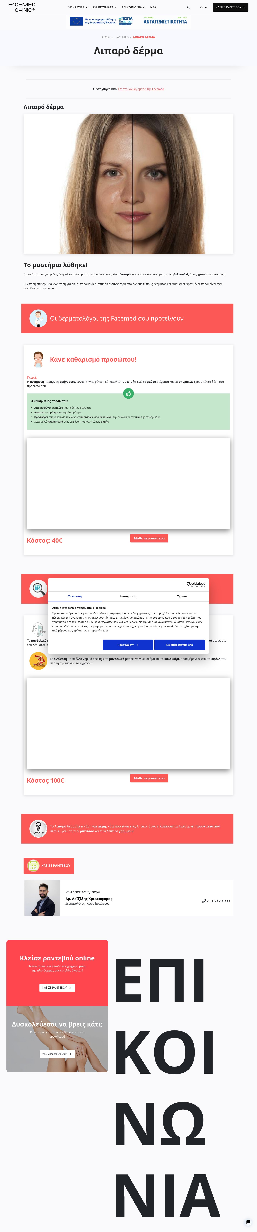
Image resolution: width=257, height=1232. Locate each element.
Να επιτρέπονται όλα (179, 644)
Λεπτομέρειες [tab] (128, 596)
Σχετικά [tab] (182, 596)
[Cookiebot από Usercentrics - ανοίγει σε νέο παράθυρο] (189, 584)
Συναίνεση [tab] (75, 596)
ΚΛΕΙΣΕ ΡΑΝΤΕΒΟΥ (230, 7)
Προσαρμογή (128, 644)
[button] (203, 7)
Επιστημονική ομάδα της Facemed (141, 89)
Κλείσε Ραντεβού (56, 988)
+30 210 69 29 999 (56, 1054)
